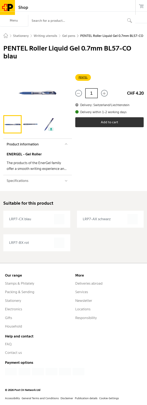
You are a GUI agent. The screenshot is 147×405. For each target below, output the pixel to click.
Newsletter (83, 301)
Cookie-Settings (109, 398)
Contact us (13, 353)
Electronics (13, 309)
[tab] (12, 124)
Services (81, 292)
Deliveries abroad (89, 283)
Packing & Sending (19, 292)
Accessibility (12, 398)
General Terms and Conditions (40, 398)
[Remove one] (78, 93)
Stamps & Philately (19, 283)
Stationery (13, 301)
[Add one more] (104, 93)
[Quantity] (91, 93)
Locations (82, 309)
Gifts (8, 318)
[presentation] (36, 219)
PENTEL (83, 77)
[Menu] (14, 21)
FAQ (8, 344)
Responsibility (86, 318)
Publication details (86, 398)
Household (13, 326)
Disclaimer (67, 398)
